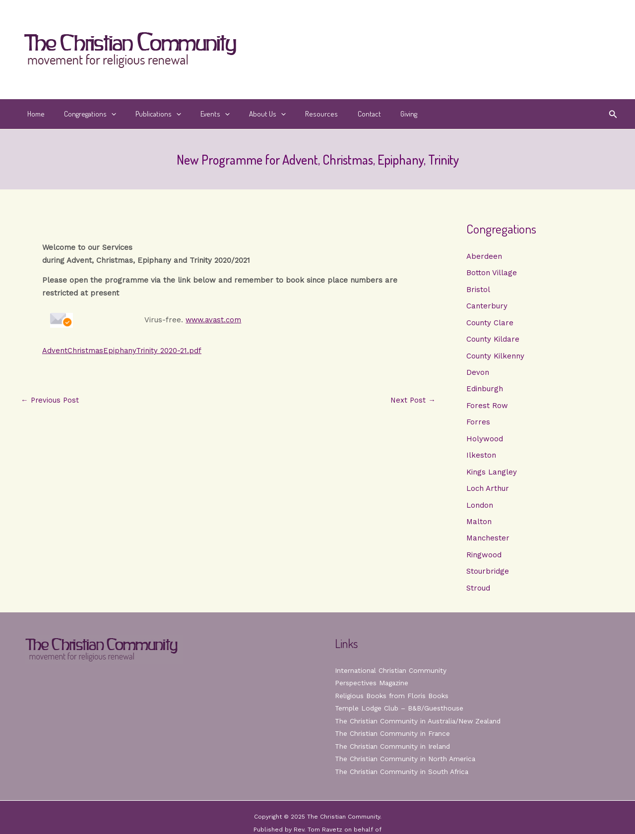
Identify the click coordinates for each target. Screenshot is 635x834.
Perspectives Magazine (373, 686)
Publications (147, 114)
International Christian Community (391, 673)
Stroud (478, 591)
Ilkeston (481, 457)
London (479, 507)
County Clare (489, 323)
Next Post (412, 400)
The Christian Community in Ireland (393, 749)
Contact (339, 114)
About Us (247, 114)
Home (33, 114)
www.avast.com (213, 319)
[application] (104, 114)
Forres (478, 423)
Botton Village (491, 273)
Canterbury (487, 306)
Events (199, 114)
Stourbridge (487, 574)
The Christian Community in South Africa (402, 774)
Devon (477, 373)
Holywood (484, 440)
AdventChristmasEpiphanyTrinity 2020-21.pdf (122, 350)
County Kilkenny (495, 356)
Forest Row (487, 407)
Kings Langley (491, 474)
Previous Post (50, 400)
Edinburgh (484, 390)
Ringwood (484, 557)
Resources (296, 114)
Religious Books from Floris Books (392, 699)
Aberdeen (484, 256)
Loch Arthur (487, 490)
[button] (613, 114)
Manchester (487, 540)
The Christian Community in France (393, 736)
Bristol (478, 289)
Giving (374, 114)
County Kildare (492, 340)
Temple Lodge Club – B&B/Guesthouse (401, 711)
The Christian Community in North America (406, 762)
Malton (479, 524)
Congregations (83, 114)
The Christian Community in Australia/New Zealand (420, 724)
